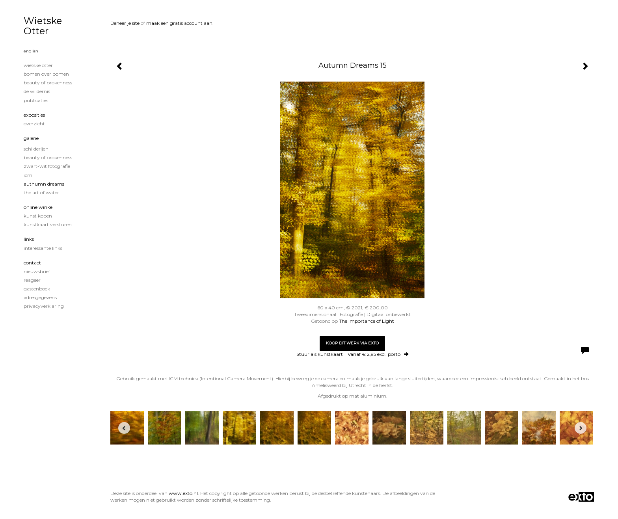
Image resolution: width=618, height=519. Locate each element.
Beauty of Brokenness (48, 83)
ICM (28, 175)
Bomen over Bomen (46, 74)
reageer (32, 280)
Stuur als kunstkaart (352, 354)
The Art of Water (41, 192)
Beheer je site (125, 23)
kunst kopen (38, 216)
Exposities (34, 115)
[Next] (580, 428)
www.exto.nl (183, 493)
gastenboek (37, 289)
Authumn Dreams (44, 184)
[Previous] (124, 428)
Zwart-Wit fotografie (47, 166)
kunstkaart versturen (48, 224)
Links (29, 239)
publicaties (36, 100)
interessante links (43, 248)
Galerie (31, 138)
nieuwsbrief (37, 271)
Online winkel (39, 207)
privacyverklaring (44, 306)
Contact (32, 263)
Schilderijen (36, 149)
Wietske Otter (43, 26)
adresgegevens (40, 297)
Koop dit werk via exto (352, 343)
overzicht (34, 123)
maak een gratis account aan (179, 23)
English (31, 51)
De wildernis (37, 91)
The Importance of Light (366, 321)
